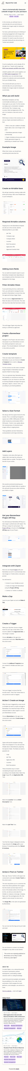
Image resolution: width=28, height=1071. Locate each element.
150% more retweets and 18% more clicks (13, 68)
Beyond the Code (9, 3)
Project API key (6, 528)
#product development (16, 1025)
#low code (6, 1025)
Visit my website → (7, 991)
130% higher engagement (11, 74)
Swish (17, 1069)
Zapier (16, 569)
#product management (9, 1028)
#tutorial (11, 16)
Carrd (20, 991)
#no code (16, 16)
